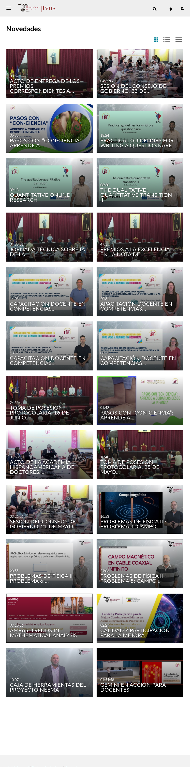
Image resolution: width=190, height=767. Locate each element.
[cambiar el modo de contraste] (170, 9)
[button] (10, 8)
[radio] (156, 39)
